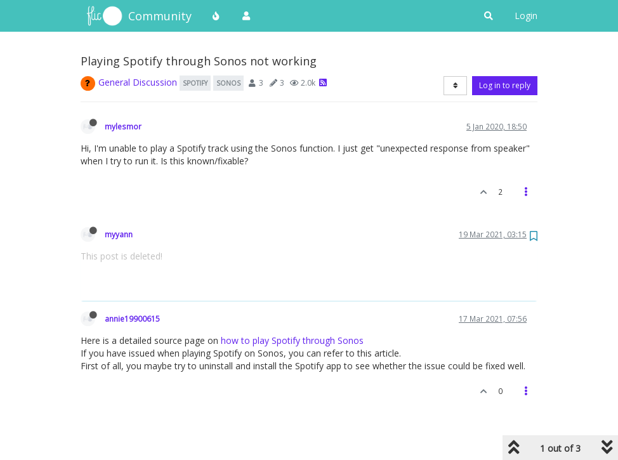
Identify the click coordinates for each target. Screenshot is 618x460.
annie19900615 (132, 318)
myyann (119, 234)
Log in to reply (504, 85)
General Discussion (137, 82)
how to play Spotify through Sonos (292, 340)
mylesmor (123, 126)
